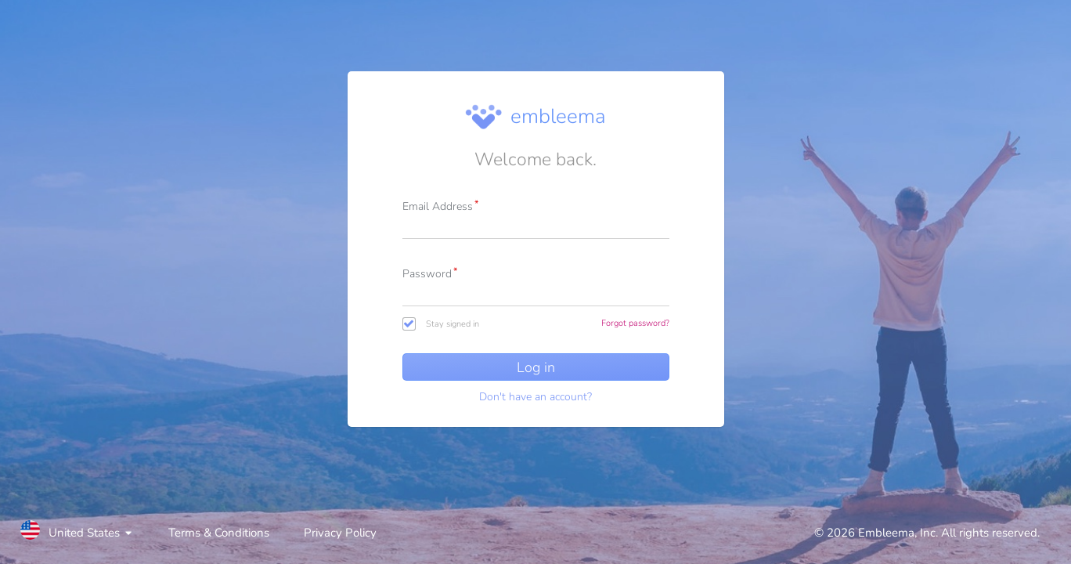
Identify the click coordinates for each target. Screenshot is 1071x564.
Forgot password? (635, 323)
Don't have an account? (535, 396)
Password (427, 273)
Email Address (437, 206)
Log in (536, 367)
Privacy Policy (340, 532)
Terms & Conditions (218, 532)
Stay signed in (452, 324)
